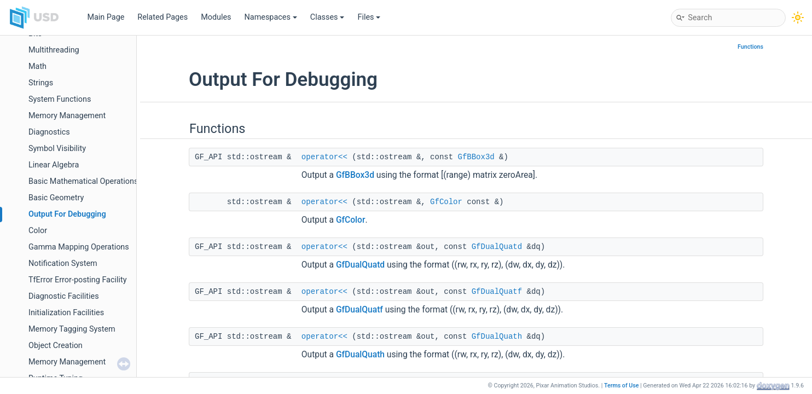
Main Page (105, 17)
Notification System (62, 263)
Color (37, 230)
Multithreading (53, 50)
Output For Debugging (67, 214)
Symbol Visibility (57, 148)
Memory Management (67, 115)
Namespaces (271, 17)
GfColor (446, 202)
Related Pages (162, 17)
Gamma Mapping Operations (78, 247)
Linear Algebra (53, 165)
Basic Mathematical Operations (83, 181)
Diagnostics (49, 132)
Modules (216, 17)
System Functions (59, 99)
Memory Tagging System (71, 329)
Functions (750, 46)
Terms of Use (621, 385)
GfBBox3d (476, 157)
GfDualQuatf (497, 291)
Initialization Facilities (66, 312)
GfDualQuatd (497, 246)
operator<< (324, 157)
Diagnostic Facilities (63, 296)
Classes (327, 17)
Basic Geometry (56, 197)
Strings (40, 83)
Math (37, 66)
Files (368, 17)
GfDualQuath (497, 336)
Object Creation (55, 345)
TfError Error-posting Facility (77, 280)
